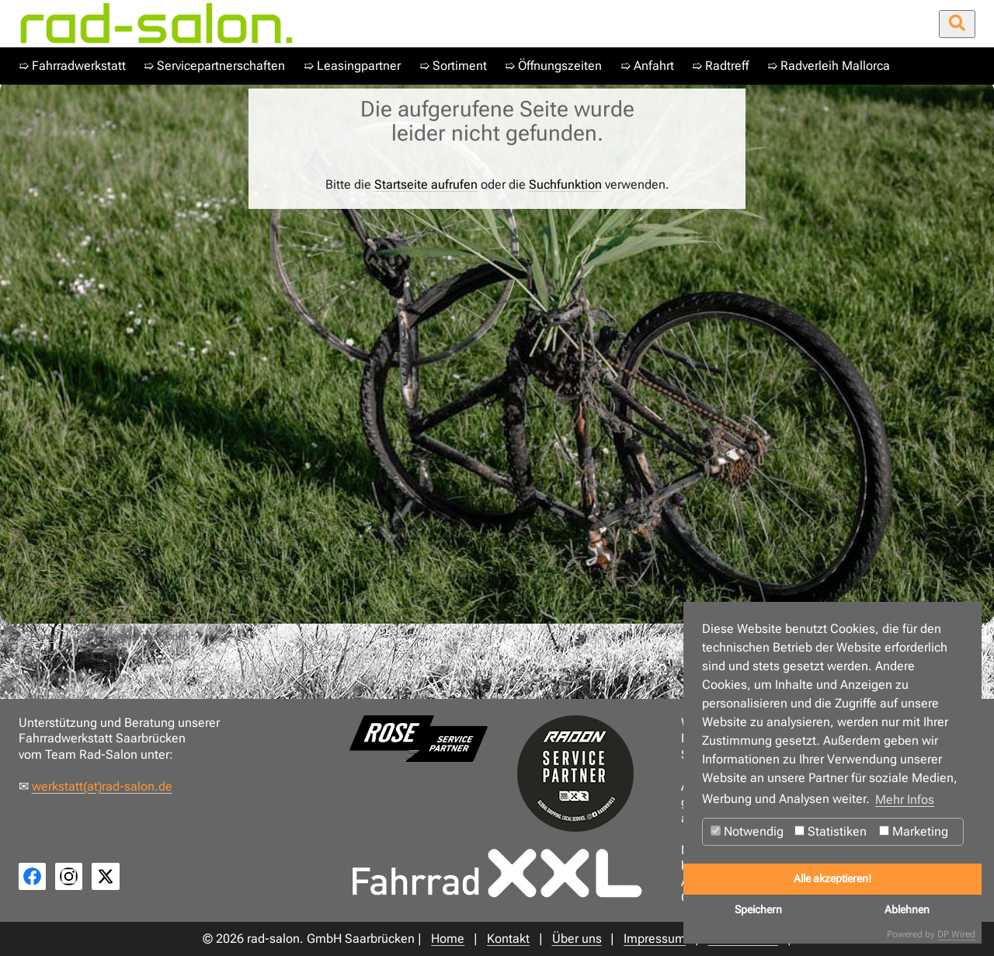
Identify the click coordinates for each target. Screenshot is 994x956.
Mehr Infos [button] (904, 799)
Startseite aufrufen (426, 184)
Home (43, 636)
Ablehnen (907, 909)
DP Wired (956, 934)
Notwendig (747, 831)
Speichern (758, 909)
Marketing (913, 831)
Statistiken (830, 831)
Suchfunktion (565, 184)
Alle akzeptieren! (832, 878)
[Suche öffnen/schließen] (957, 24)
